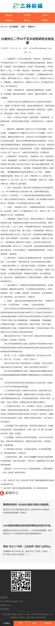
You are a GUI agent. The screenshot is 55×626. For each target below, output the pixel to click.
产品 (20, 623)
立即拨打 (6, 623)
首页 (34, 623)
